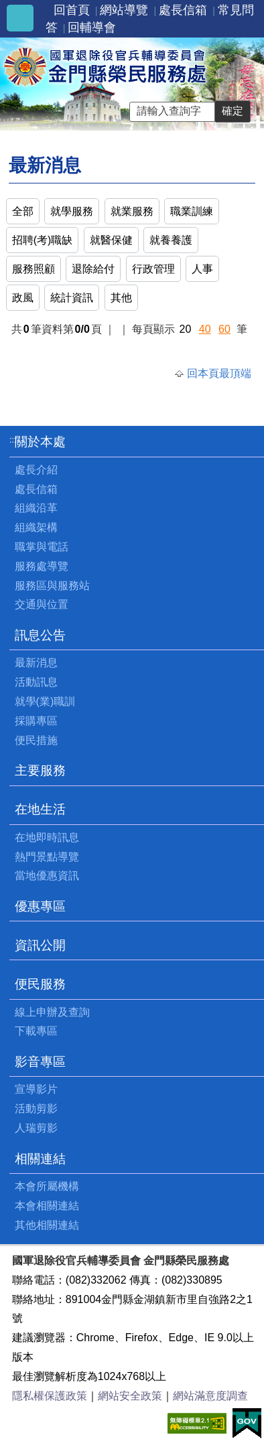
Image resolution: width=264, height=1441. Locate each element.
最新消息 (36, 662)
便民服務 (40, 984)
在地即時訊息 (47, 837)
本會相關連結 (47, 1205)
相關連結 (40, 1159)
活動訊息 (36, 682)
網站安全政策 (130, 1395)
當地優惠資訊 (47, 875)
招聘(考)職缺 (42, 240)
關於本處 (40, 442)
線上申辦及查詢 (52, 1012)
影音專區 (40, 1062)
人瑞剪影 (36, 1128)
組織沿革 (36, 508)
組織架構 (36, 527)
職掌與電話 (41, 546)
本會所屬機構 (47, 1186)
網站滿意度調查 (210, 1395)
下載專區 (36, 1031)
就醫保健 (111, 240)
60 (224, 329)
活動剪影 (36, 1108)
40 (205, 329)
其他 (121, 297)
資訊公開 (40, 945)
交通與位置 (41, 604)
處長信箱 (183, 10)
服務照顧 (33, 269)
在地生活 (40, 809)
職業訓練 (191, 211)
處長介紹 (36, 469)
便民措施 (36, 740)
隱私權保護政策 (49, 1395)
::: (13, 440)
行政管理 (153, 269)
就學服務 (71, 211)
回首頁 (72, 10)
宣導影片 (36, 1089)
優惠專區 (40, 906)
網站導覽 (124, 10)
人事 (202, 269)
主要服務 (40, 770)
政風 (23, 297)
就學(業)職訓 (45, 701)
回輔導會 (92, 27)
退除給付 (93, 269)
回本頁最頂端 (219, 373)
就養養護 (170, 240)
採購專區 (36, 721)
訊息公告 (40, 635)
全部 (23, 211)
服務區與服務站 (52, 585)
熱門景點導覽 (47, 856)
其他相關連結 (47, 1225)
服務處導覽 (41, 566)
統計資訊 (71, 297)
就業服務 (132, 211)
